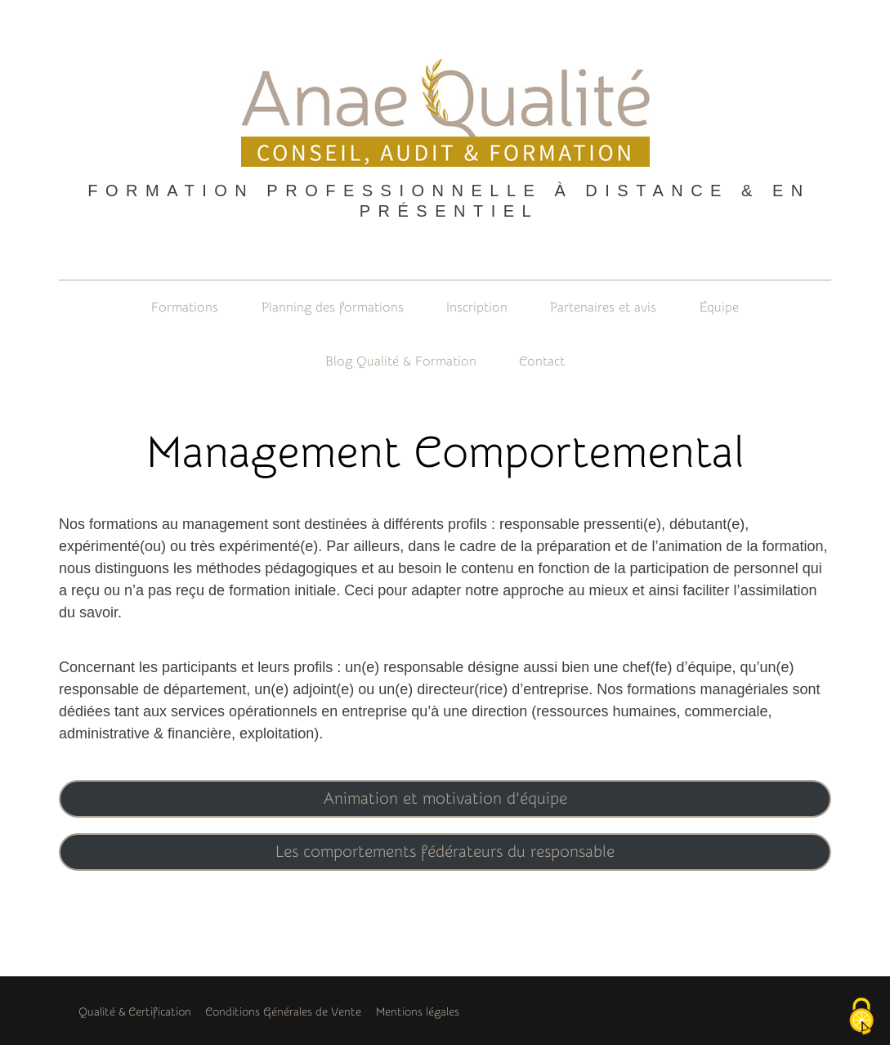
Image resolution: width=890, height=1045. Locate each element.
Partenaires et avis (603, 307)
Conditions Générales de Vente (283, 1012)
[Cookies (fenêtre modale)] (861, 1017)
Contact (542, 361)
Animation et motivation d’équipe (445, 798)
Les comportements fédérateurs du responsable (445, 851)
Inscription (477, 307)
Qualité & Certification (134, 1012)
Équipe (719, 307)
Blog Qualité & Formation (400, 361)
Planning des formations (333, 307)
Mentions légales (417, 1012)
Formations (184, 307)
